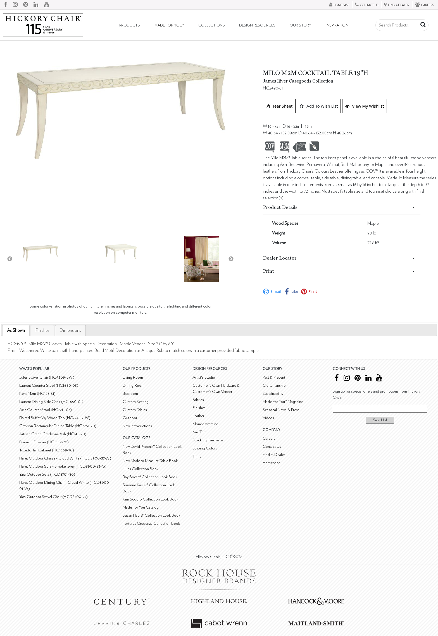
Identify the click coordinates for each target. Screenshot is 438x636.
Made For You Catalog (141, 507)
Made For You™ (169, 25)
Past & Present (274, 377)
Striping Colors (204, 448)
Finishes (42, 330)
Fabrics (198, 400)
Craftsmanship (274, 385)
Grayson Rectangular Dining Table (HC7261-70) (57, 426)
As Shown (16, 330)
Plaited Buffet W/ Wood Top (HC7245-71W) (55, 418)
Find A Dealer (274, 455)
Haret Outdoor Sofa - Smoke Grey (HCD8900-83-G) (62, 466)
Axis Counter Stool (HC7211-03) (45, 410)
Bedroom (130, 393)
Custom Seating (136, 402)
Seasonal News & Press (281, 410)
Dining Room (133, 385)
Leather (198, 416)
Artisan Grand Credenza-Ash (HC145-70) (52, 434)
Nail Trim (199, 432)
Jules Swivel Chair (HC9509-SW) (46, 377)
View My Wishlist (364, 106)
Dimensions (70, 330)
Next (231, 259)
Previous (10, 259)
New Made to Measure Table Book (150, 461)
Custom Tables (135, 410)
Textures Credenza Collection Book (151, 523)
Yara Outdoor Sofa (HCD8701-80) (47, 474)
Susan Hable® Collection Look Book (151, 515)
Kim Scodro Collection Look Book (150, 499)
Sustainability (273, 393)
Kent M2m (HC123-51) (37, 393)
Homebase (271, 463)
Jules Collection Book (140, 469)
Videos (268, 418)
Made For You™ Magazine (283, 402)
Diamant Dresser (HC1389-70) (44, 442)
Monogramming (205, 424)
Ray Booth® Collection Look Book (150, 477)
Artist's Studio (203, 377)
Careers (269, 438)
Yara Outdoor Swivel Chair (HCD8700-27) (53, 497)
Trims (196, 456)
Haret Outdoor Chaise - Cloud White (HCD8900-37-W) (65, 458)
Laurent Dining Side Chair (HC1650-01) (51, 402)
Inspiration (337, 25)
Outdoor (130, 418)
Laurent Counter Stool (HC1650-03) (48, 385)
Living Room (133, 377)
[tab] (16, 330)
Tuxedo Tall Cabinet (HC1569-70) (46, 450)
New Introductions (137, 426)
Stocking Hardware (207, 440)
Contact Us (272, 446)
